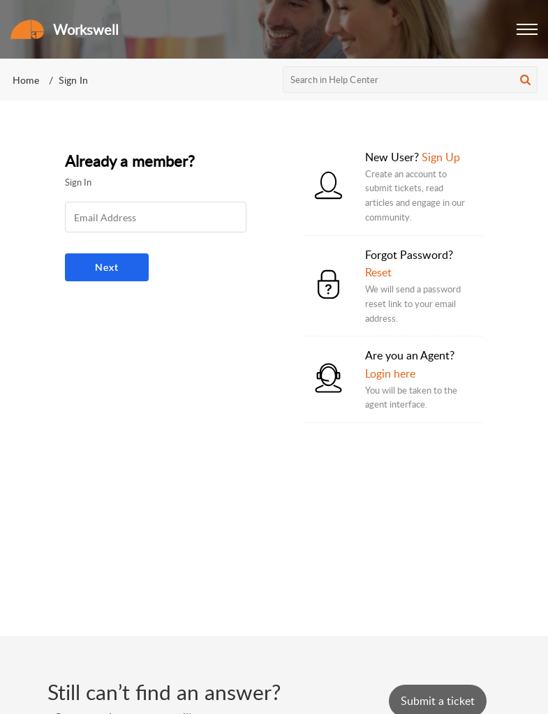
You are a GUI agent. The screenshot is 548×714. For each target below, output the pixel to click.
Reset (378, 272)
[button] (527, 29)
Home (26, 80)
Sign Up (441, 157)
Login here (390, 373)
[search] (410, 79)
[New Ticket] (438, 700)
